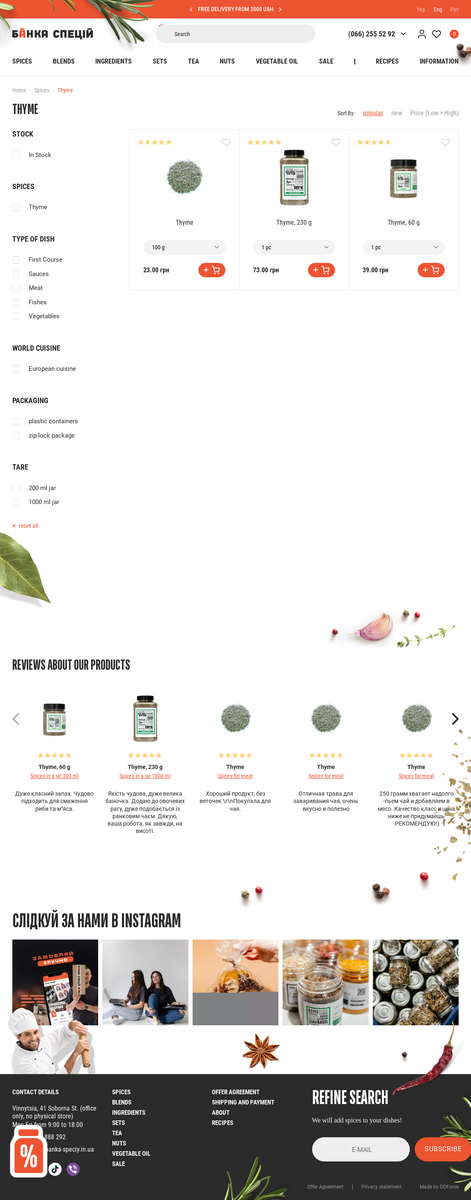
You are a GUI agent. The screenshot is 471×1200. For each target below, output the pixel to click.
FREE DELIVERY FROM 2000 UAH (235, 9)
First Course (45, 259)
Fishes (38, 302)
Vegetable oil (277, 61)
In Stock (40, 155)
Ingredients (113, 61)
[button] (455, 719)
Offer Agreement (236, 1092)
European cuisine (52, 368)
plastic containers (53, 421)
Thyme (38, 207)
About (221, 1112)
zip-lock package (52, 435)
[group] (55, 982)
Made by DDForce (439, 1187)
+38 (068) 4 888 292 (39, 1137)
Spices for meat (235, 776)
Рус (454, 9)
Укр (421, 9)
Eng (438, 9)
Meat (36, 288)
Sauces (39, 274)
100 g (158, 247)
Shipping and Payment (243, 1102)
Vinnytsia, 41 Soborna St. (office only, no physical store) (54, 1112)
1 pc (266, 247)
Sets (160, 61)
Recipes (387, 61)
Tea (193, 61)
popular (373, 113)
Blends (64, 61)
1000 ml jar (44, 502)
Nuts (227, 61)
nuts (119, 1143)
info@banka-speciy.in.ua (62, 1149)
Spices (22, 61)
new (396, 113)
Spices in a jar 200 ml (54, 776)
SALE (326, 61)
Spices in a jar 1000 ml (144, 776)
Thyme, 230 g (294, 222)
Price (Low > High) (434, 113)
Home (19, 90)
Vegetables (44, 316)
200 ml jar (42, 488)
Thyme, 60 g (404, 222)
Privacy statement (381, 1187)
